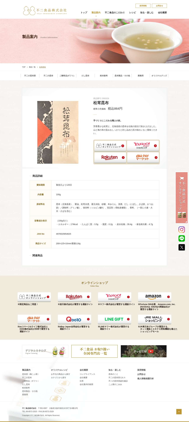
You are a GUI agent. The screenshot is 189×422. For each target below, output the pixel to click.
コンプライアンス (87, 374)
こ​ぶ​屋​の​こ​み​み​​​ (115, 384)
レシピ (132, 12)
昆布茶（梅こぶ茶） (30, 374)
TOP (23, 67)
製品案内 (96, 12)
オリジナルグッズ (159, 76)
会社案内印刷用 (86, 384)
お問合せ (159, 6)
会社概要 (162, 12)
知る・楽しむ (147, 12)
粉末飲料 (104, 76)
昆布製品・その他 (122, 76)
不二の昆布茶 (30, 76)
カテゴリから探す (58, 377)
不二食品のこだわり (115, 12)
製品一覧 (32, 67)
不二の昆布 (48, 76)
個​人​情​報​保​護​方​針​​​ (145, 378)
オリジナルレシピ (59, 370)
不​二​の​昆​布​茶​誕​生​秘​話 (118, 381)
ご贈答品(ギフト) (67, 76)
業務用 (141, 76)
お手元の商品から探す (60, 374)
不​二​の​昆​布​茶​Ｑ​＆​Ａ (117, 377)
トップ (83, 12)
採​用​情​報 (143, 6)
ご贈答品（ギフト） (30, 381)
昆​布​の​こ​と (113, 374)
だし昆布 (85, 76)
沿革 (82, 381)
